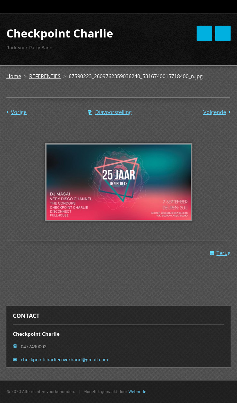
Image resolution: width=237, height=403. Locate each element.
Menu (223, 33)
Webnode (137, 391)
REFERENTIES (45, 76)
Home (13, 76)
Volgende (214, 112)
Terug (223, 253)
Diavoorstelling (113, 112)
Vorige (19, 112)
